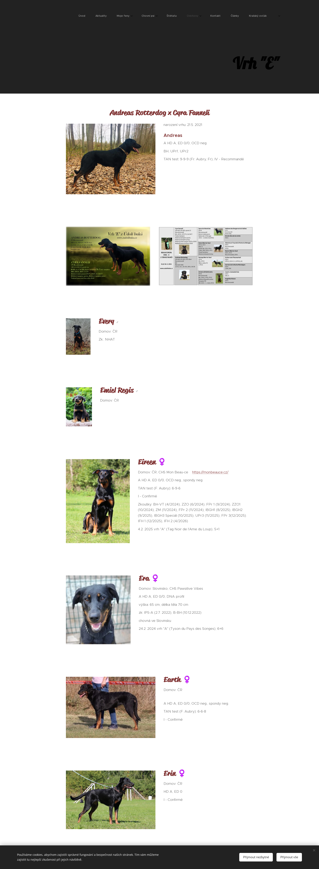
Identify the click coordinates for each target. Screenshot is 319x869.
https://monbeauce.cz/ (210, 472)
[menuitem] (181, 16)
